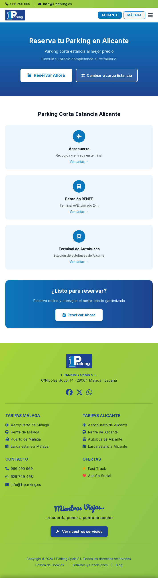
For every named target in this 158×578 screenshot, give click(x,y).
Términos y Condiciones (90, 565)
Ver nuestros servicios (79, 531)
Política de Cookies (49, 565)
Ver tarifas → (79, 161)
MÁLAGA (134, 15)
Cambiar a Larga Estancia (106, 75)
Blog (119, 565)
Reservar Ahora (46, 75)
